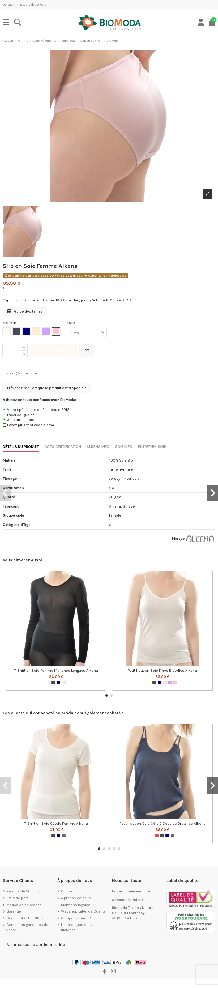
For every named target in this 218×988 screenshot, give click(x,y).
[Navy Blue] (58, 682)
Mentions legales (75, 905)
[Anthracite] (64, 835)
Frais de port (17, 898)
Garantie (13, 911)
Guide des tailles (25, 311)
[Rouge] (157, 835)
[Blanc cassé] (48, 682)
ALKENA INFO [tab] (98, 447)
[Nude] (64, 682)
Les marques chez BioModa (76, 927)
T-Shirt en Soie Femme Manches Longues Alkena (56, 670)
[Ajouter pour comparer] (86, 350)
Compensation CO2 (78, 918)
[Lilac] (170, 682)
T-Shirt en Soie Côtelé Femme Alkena (56, 823)
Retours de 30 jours (33, 4)
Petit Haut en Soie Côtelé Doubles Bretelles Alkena (162, 823)
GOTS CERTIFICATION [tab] (63, 447)
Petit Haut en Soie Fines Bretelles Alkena (162, 670)
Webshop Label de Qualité (83, 911)
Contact (8, 4)
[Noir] (53, 682)
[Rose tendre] (175, 682)
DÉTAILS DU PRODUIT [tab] (21, 447)
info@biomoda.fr (139, 891)
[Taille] (87, 333)
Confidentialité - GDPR (25, 918)
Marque (178, 538)
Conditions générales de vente (27, 927)
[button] (106, 695)
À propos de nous (76, 898)
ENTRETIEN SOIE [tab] (152, 447)
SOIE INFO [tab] (123, 447)
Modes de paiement (23, 905)
